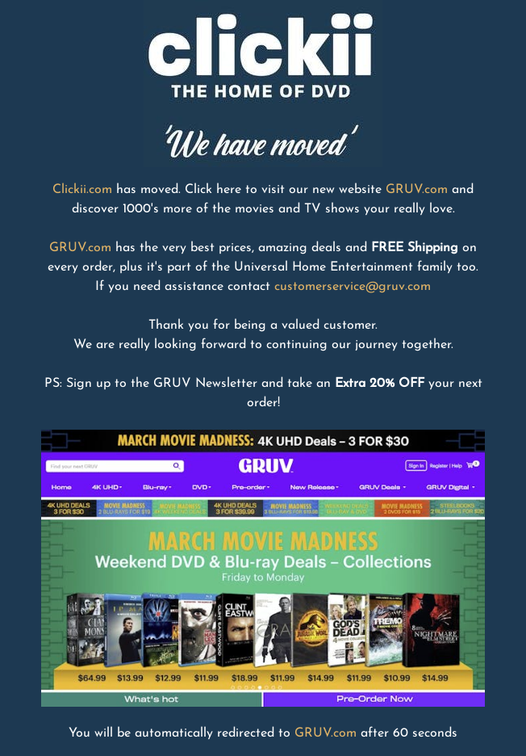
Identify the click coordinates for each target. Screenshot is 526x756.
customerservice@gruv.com (352, 286)
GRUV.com (417, 189)
